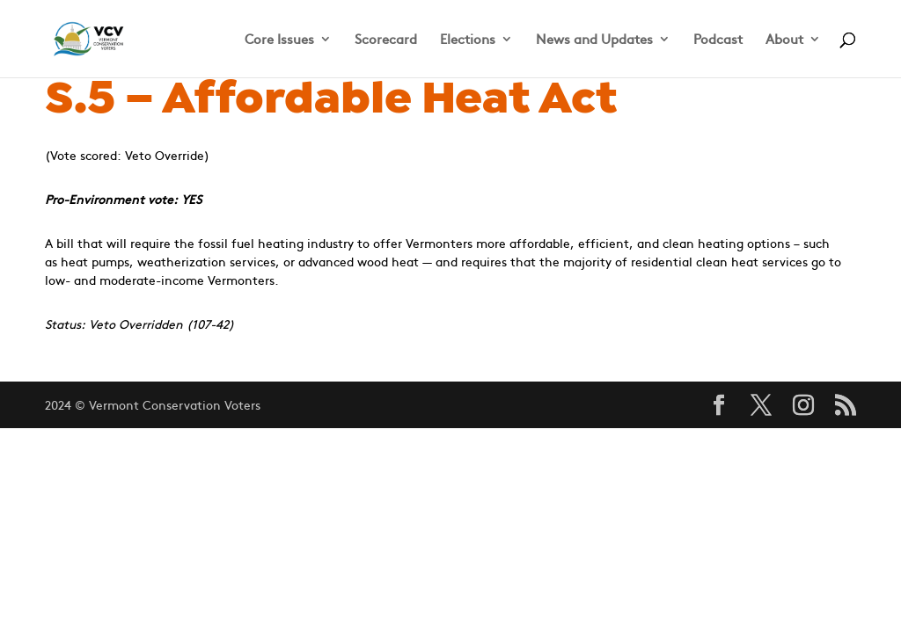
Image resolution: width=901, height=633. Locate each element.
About (784, 40)
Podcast (718, 40)
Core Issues (279, 40)
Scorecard (386, 40)
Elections (467, 40)
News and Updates (594, 40)
